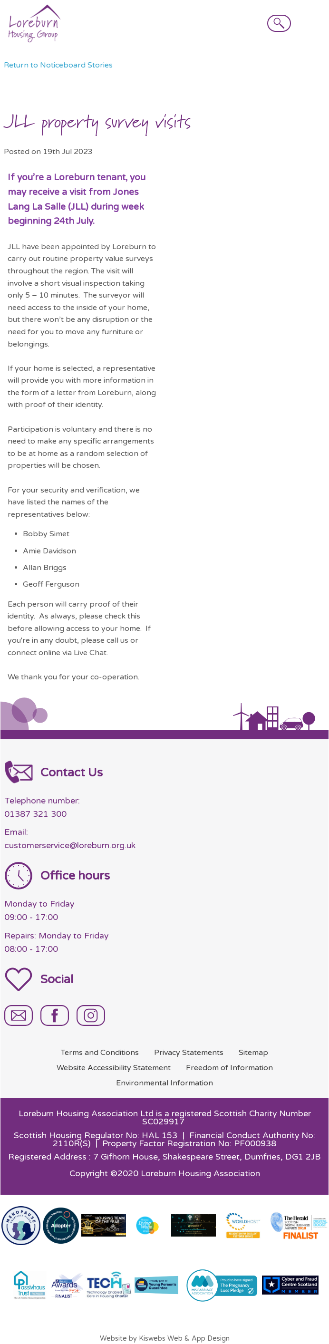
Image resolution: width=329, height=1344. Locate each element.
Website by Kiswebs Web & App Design (165, 1338)
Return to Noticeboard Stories (58, 65)
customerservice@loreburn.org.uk (69, 846)
